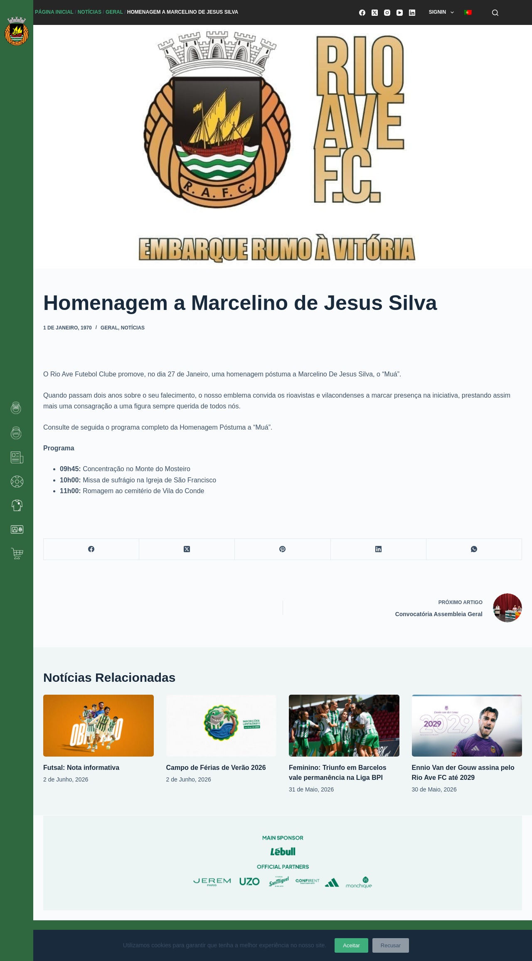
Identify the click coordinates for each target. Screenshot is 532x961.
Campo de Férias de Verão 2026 (216, 767)
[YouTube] (400, 13)
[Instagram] (387, 13)
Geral (114, 12)
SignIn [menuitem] (443, 12)
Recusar (391, 945)
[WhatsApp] (474, 549)
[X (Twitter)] (375, 13)
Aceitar (351, 945)
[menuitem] (468, 12)
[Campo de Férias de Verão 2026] (221, 726)
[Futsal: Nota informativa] (98, 726)
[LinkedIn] (412, 13)
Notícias (89, 12)
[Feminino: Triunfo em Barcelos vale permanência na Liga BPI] (344, 726)
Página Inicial (54, 12)
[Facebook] (362, 13)
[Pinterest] (282, 549)
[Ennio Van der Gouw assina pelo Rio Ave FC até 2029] (467, 726)
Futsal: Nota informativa (81, 767)
